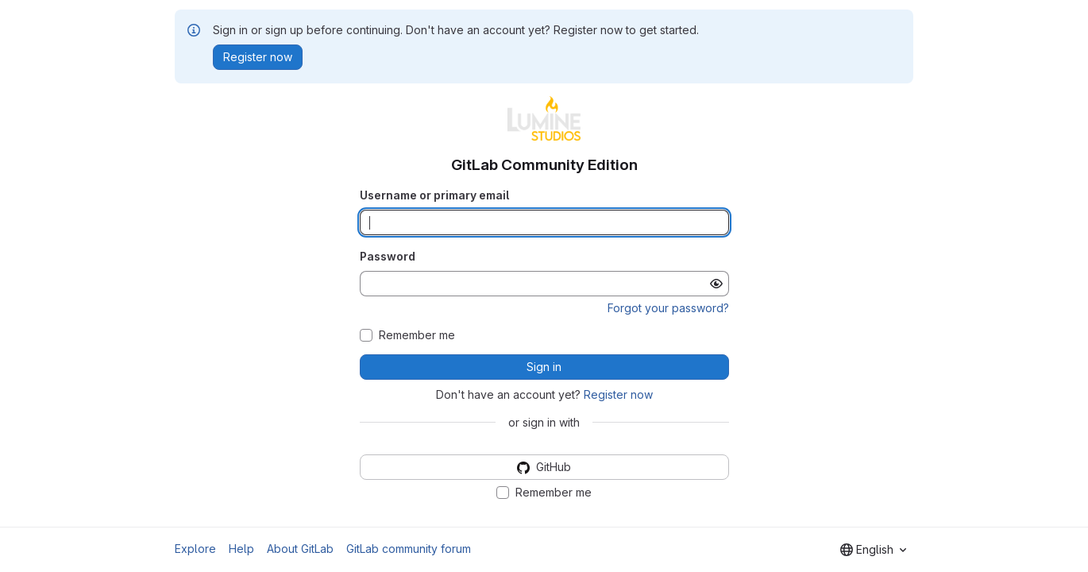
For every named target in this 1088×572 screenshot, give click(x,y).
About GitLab (300, 548)
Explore (195, 548)
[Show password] (716, 283)
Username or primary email (434, 195)
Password (387, 256)
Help (241, 548)
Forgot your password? (668, 308)
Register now (618, 394)
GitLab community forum (408, 548)
